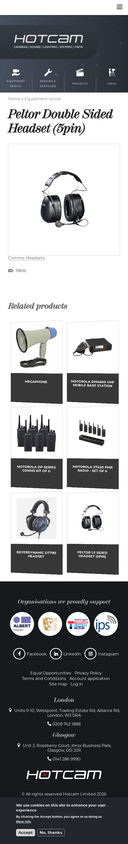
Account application (90, 678)
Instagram (108, 654)
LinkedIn (72, 654)
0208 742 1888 (66, 724)
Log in (77, 684)
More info (23, 821)
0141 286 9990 (67, 759)
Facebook (37, 654)
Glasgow (64, 734)
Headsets (35, 258)
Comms (16, 258)
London (64, 699)
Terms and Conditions (44, 678)
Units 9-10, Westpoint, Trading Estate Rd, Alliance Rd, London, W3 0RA (67, 713)
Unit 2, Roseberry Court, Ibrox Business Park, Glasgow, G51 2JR (67, 748)
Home (14, 99)
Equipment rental (43, 99)
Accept (25, 832)
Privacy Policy (88, 673)
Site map (58, 684)
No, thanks (51, 832)
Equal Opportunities (50, 673)
